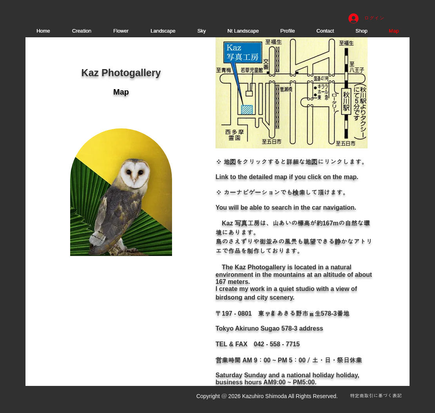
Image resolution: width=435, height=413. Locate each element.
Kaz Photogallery (121, 72)
